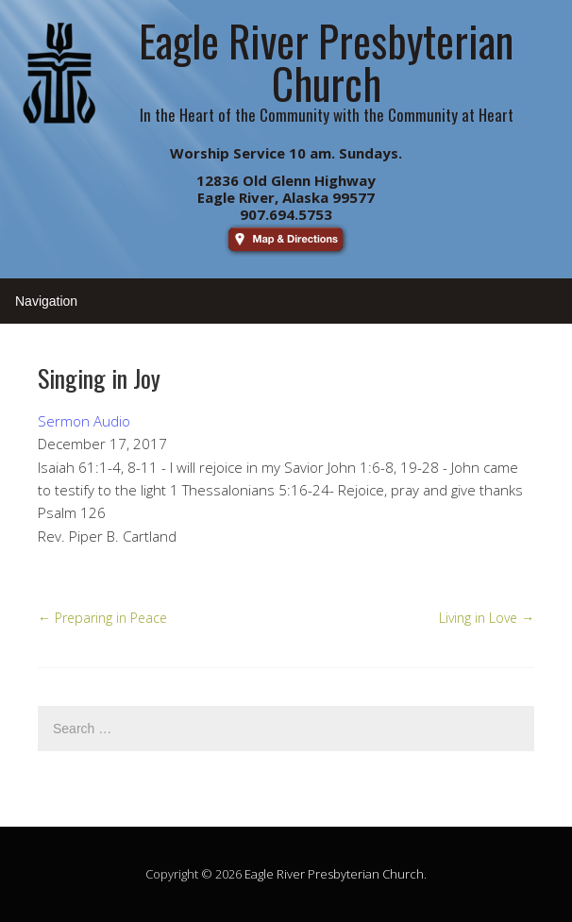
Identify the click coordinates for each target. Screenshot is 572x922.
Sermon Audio (84, 420)
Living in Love (486, 618)
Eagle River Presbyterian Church (334, 873)
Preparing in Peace (102, 618)
